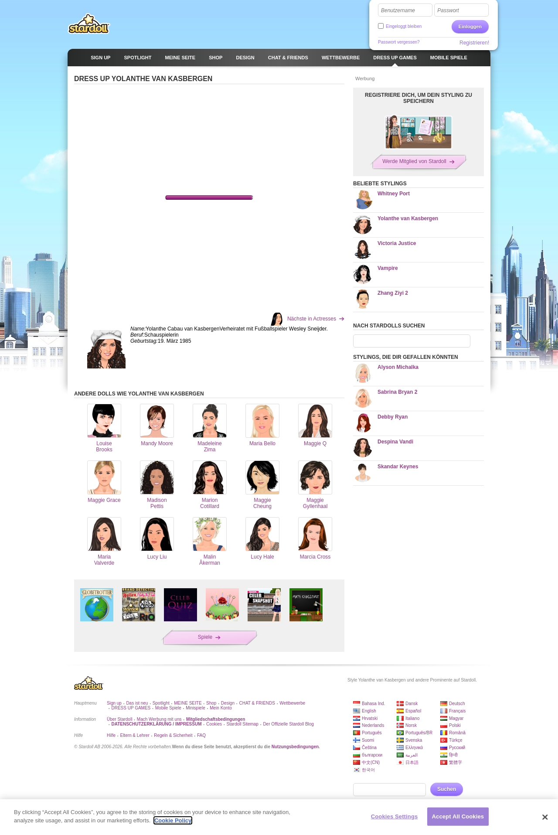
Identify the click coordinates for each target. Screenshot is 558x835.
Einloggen (470, 26)
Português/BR (418, 732)
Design (228, 703)
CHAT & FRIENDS (257, 703)
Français (457, 711)
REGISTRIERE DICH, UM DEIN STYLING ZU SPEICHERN (418, 98)
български (372, 755)
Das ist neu (137, 703)
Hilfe (111, 735)
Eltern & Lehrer (134, 735)
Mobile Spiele (168, 707)
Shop (211, 703)
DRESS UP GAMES (130, 707)
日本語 (411, 762)
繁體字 (455, 762)
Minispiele (195, 707)
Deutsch (457, 703)
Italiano (412, 718)
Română (457, 732)
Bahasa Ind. (373, 703)
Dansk (411, 703)
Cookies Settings (394, 816)
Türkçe (456, 740)
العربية (411, 755)
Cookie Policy (172, 820)
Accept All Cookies (458, 816)
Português (372, 732)
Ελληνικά (414, 747)
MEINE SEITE (187, 703)
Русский (457, 747)
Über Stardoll (119, 719)
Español (413, 711)
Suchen (446, 789)
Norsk (411, 725)
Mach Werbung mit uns (159, 719)
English (369, 711)
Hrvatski (370, 718)
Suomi (368, 740)
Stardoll (89, 23)
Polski (455, 725)
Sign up (114, 703)
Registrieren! (474, 43)
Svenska (413, 740)
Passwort (448, 10)
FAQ (201, 735)
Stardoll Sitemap (243, 724)
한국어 (368, 769)
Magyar (456, 718)
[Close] (545, 817)
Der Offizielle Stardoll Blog (288, 724)
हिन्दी (453, 755)
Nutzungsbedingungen (295, 746)
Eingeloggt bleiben (404, 26)
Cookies (214, 724)
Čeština (369, 747)
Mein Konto (221, 707)
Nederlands (373, 725)
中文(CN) (371, 762)
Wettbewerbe (292, 703)
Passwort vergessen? (399, 42)
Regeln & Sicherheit (173, 735)
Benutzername (398, 10)
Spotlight (161, 703)
